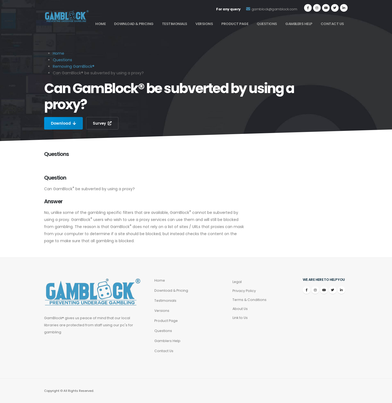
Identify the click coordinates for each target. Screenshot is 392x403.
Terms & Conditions (249, 299)
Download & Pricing (134, 23)
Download (64, 123)
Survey (103, 123)
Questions (267, 23)
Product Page (234, 23)
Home (100, 23)
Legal (237, 281)
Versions (204, 23)
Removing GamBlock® (73, 66)
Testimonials (174, 23)
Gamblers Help (298, 23)
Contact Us (332, 23)
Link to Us (240, 317)
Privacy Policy (244, 290)
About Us (240, 308)
